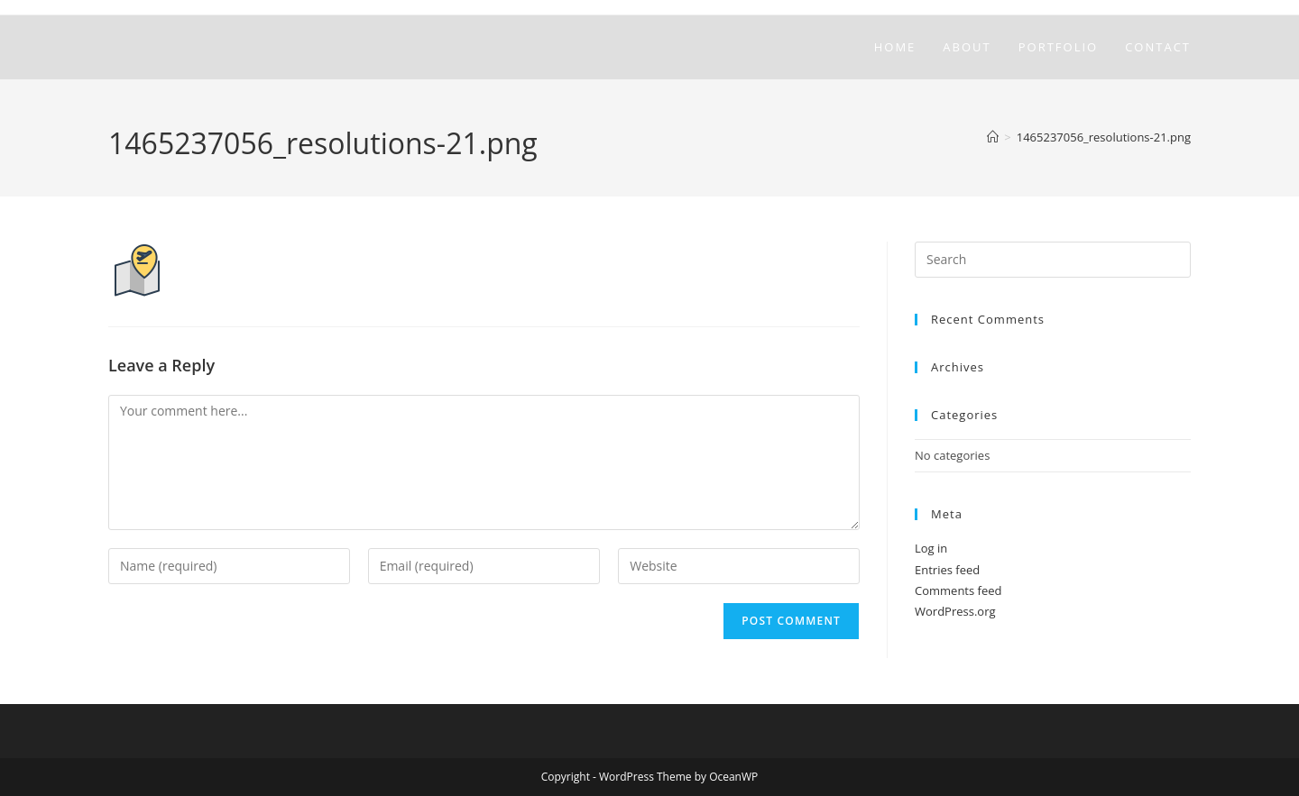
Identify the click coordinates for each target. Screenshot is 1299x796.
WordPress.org (955, 611)
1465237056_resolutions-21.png (1104, 137)
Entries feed (947, 570)
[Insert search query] (1053, 260)
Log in (931, 548)
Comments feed (958, 590)
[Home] (993, 137)
